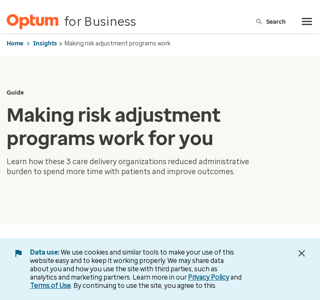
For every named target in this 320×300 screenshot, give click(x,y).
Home (15, 43)
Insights (45, 43)
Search (270, 21)
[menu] (307, 22)
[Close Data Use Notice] (302, 253)
